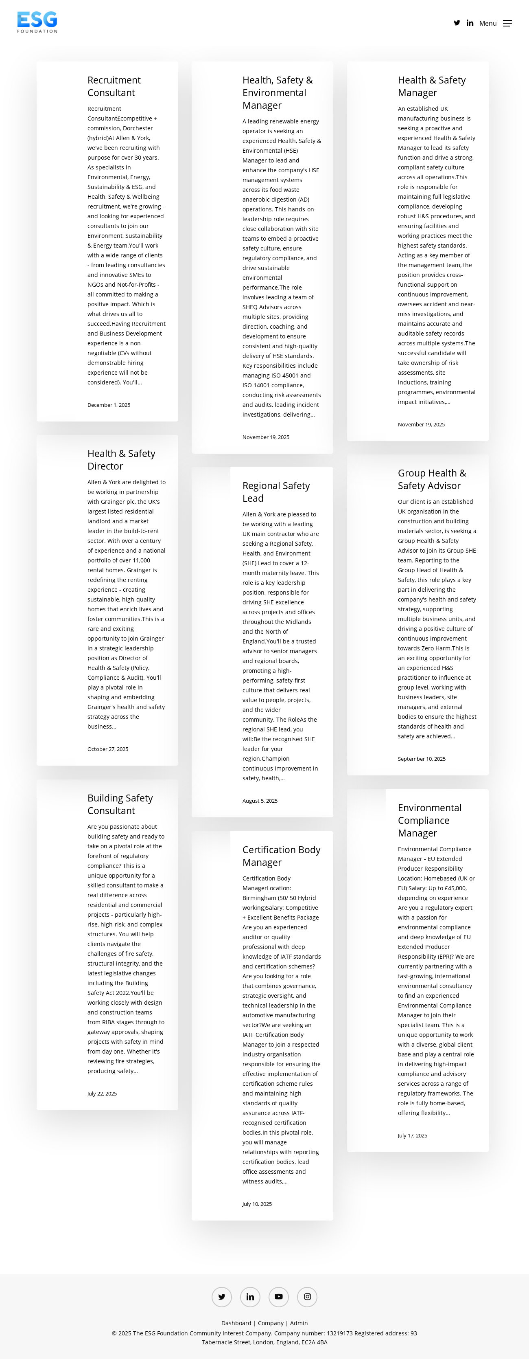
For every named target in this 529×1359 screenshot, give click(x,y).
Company (271, 1323)
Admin (299, 1323)
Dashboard (236, 1323)
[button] (495, 22)
